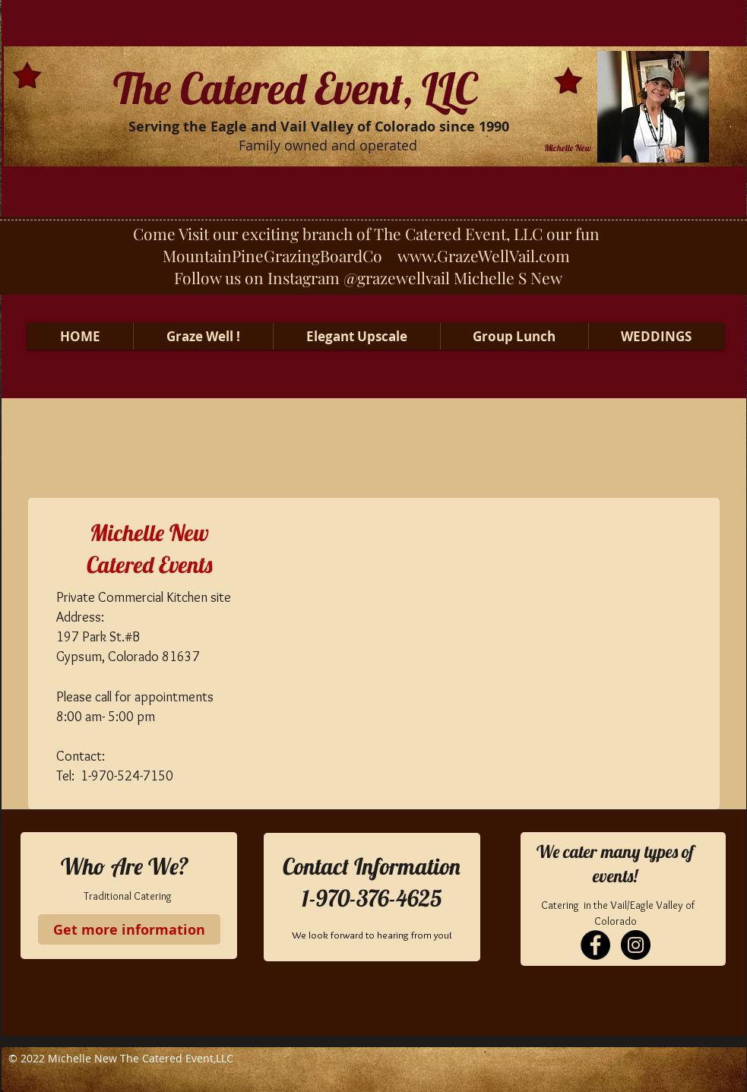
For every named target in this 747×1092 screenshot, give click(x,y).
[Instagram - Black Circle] (635, 945)
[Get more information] (129, 929)
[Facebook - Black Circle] (595, 945)
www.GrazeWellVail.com (483, 255)
